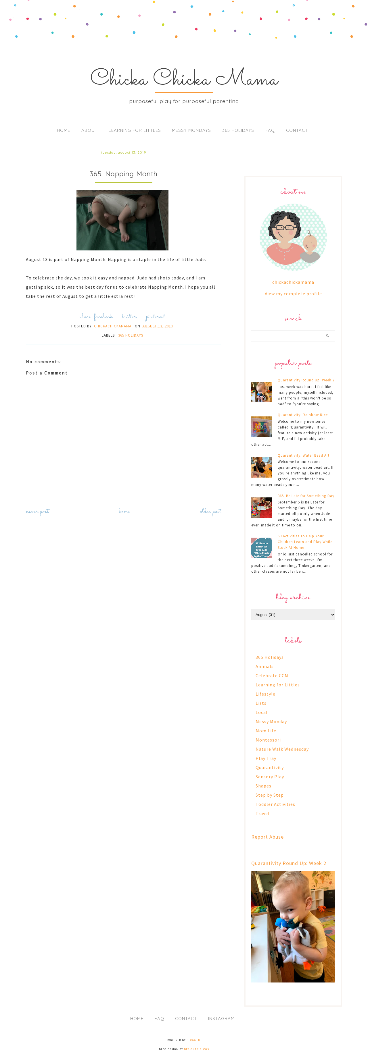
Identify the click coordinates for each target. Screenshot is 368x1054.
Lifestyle (265, 694)
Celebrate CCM (272, 675)
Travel (263, 813)
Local (262, 712)
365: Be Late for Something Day (306, 495)
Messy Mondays (191, 130)
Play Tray (266, 758)
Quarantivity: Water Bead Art (303, 455)
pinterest (155, 317)
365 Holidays (238, 130)
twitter (129, 317)
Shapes (263, 786)
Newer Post (37, 511)
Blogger (193, 1040)
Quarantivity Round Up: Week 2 (306, 380)
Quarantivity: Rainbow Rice (303, 414)
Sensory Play (270, 776)
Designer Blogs (196, 1049)
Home (63, 130)
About (89, 130)
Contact (297, 130)
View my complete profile (293, 293)
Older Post (210, 511)
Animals (265, 666)
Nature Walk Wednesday (282, 749)
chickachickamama (293, 282)
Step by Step (270, 795)
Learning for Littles (135, 130)
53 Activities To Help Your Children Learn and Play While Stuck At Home (305, 542)
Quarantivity (270, 767)
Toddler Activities (275, 804)
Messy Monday (271, 721)
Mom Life (266, 730)
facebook (103, 317)
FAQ (270, 130)
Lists (261, 703)
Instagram (221, 1018)
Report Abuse (267, 836)
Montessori (268, 740)
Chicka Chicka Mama (184, 79)
